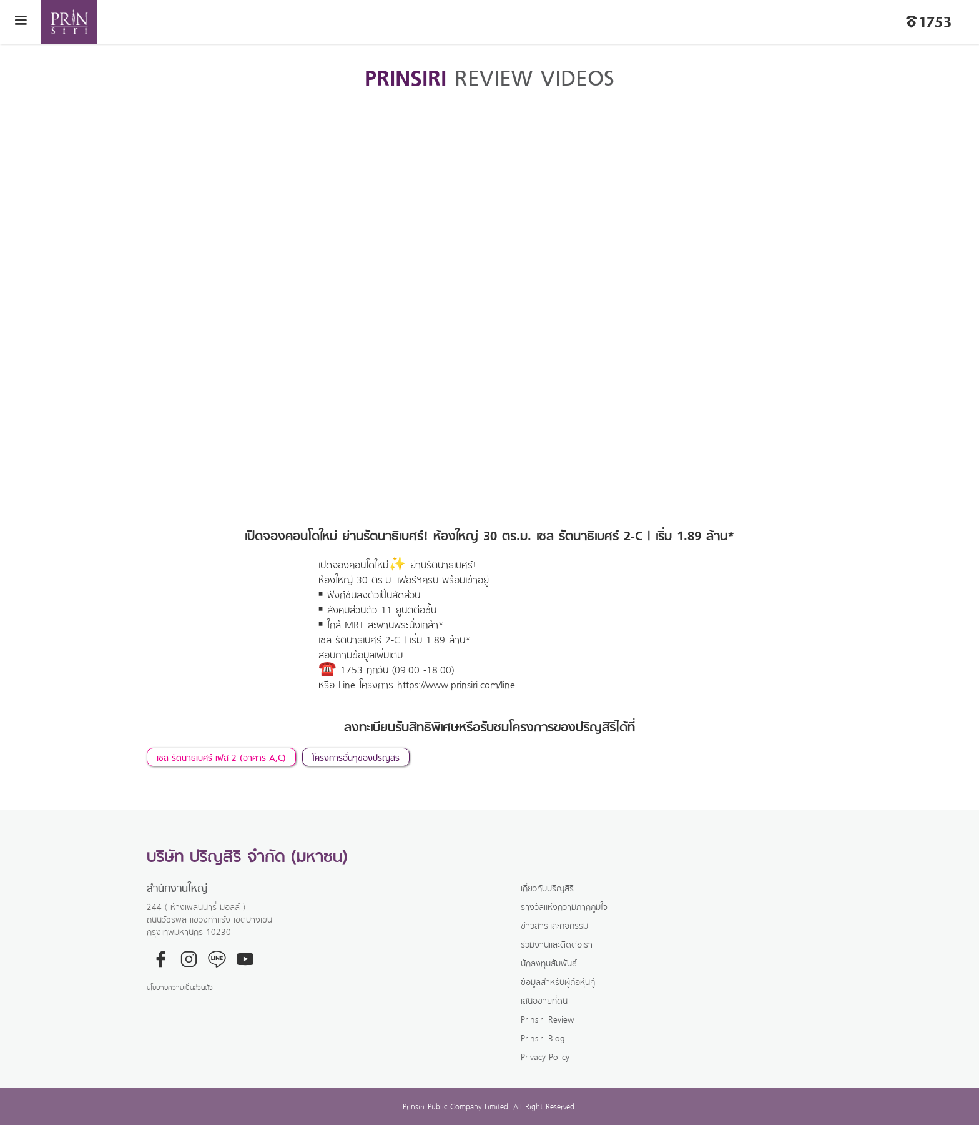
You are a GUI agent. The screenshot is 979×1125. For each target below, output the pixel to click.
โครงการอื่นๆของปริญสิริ (356, 757)
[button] (20, 22)
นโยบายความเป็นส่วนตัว (180, 987)
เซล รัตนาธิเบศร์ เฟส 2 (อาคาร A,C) (221, 757)
